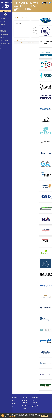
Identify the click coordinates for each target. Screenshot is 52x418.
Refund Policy (5, 40)
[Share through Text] (50, 3)
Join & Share (36, 23)
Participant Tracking (6, 43)
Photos (3, 37)
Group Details (19, 23)
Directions (19, 11)
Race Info (3, 18)
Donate (6, 11)
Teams (3, 49)
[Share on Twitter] (45, 3)
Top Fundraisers (5, 34)
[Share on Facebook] (43, 3)
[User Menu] (6, 14)
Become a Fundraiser (4, 30)
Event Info (4, 21)
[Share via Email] (47, 3)
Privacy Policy (12, 416)
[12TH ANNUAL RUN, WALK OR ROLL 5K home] (6, 5)
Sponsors (3, 24)
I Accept (44, 415)
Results (3, 46)
